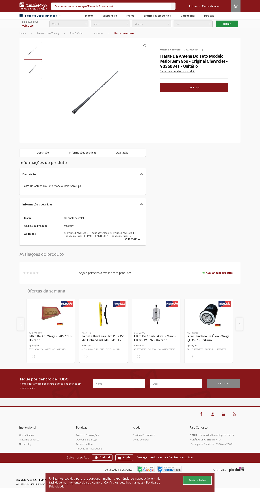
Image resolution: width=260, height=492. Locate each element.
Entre (193, 6)
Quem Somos (26, 435)
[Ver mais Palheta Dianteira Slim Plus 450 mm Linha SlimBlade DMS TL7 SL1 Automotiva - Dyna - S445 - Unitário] (103, 314)
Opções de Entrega (86, 439)
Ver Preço (194, 87)
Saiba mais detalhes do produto (177, 71)
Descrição (29, 174)
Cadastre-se (211, 6)
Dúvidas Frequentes (144, 435)
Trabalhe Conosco (29, 439)
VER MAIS (132, 239)
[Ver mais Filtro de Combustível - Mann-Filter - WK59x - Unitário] (156, 314)
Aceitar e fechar (197, 480)
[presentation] (20, 324)
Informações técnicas (37, 204)
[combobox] (69, 24)
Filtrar (227, 23)
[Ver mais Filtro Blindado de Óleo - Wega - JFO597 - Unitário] (208, 314)
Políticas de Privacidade (89, 448)
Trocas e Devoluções (87, 435)
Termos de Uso (84, 444)
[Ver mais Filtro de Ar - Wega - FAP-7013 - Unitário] (50, 314)
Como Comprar (141, 439)
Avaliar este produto (217, 272)
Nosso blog (25, 444)
